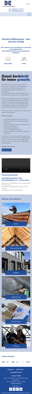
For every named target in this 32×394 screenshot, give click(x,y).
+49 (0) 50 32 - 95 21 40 (17, 9)
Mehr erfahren (7, 150)
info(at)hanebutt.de (17, 11)
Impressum (10, 369)
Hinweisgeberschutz (16, 372)
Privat (24, 60)
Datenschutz (20, 369)
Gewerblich (8, 60)
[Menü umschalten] (29, 14)
